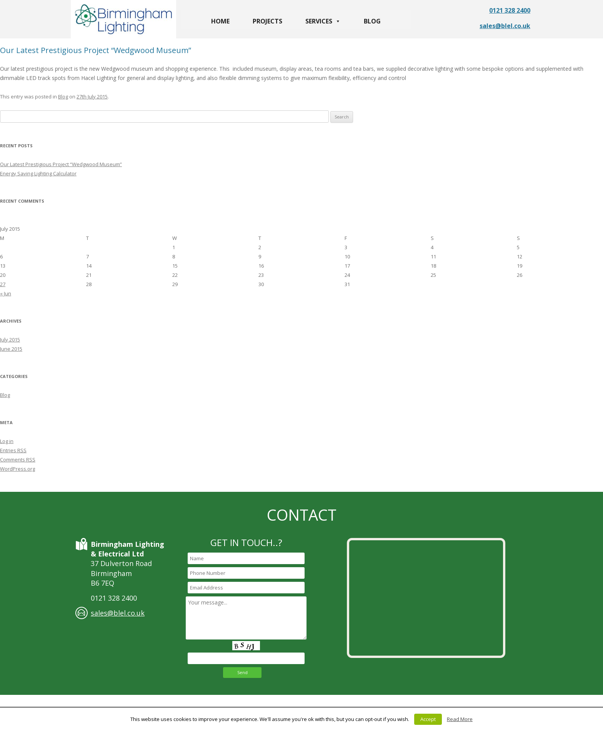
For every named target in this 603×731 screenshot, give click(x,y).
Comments (17, 459)
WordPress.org (17, 468)
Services (323, 21)
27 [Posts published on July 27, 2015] (2, 284)
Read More (460, 719)
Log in (6, 441)
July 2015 (10, 339)
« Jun (5, 293)
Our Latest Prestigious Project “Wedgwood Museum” (95, 50)
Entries (13, 450)
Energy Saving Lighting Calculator (38, 173)
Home (220, 21)
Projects (267, 21)
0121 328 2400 (509, 10)
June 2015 (11, 348)
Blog (372, 21)
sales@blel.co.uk (505, 26)
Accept (428, 719)
